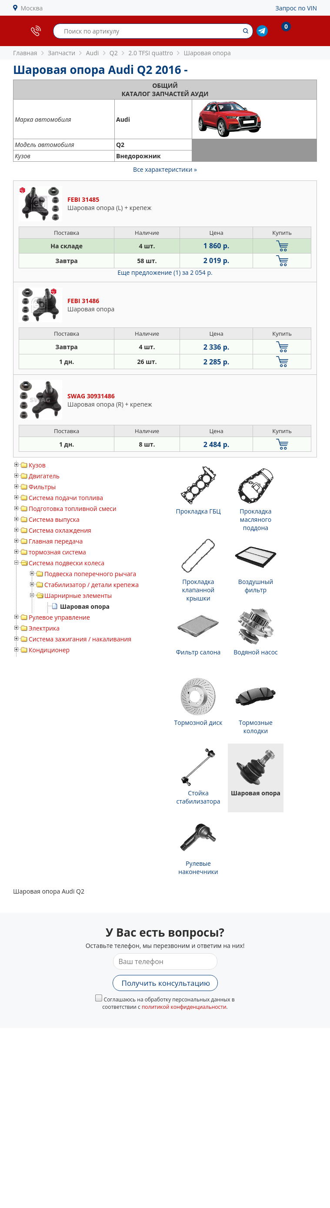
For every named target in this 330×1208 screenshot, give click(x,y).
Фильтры (42, 487)
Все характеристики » (165, 169)
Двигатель (44, 476)
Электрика (44, 628)
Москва (32, 8)
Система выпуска (54, 519)
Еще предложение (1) (164, 272)
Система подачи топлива (66, 498)
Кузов (37, 465)
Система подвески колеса (66, 563)
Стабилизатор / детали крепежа (91, 585)
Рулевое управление (59, 617)
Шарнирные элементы (78, 595)
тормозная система (57, 552)
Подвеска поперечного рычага (90, 574)
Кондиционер (49, 650)
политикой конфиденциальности (184, 1007)
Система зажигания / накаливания (80, 639)
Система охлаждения (60, 530)
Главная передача (56, 541)
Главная (25, 53)
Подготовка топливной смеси (73, 508)
